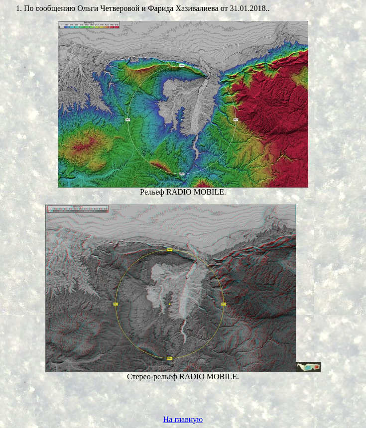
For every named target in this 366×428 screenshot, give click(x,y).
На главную (183, 419)
